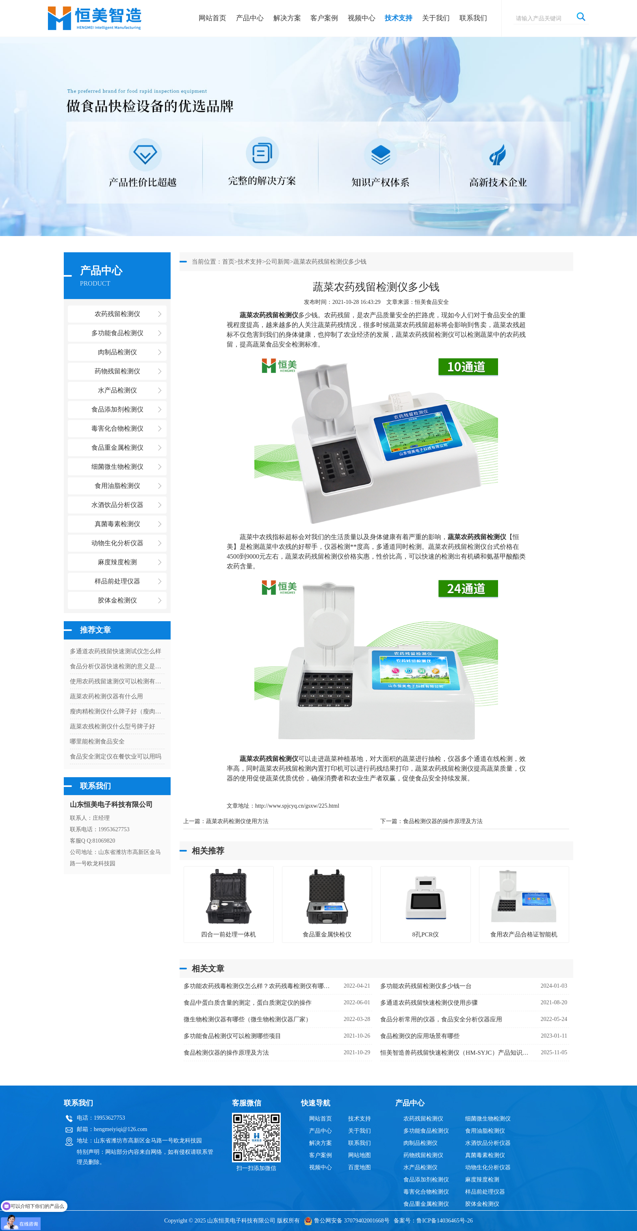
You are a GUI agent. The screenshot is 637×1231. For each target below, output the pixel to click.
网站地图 (359, 1155)
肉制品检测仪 (420, 1143)
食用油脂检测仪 (485, 1131)
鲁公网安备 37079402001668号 (347, 1221)
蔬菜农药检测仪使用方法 (237, 821)
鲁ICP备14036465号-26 (444, 1221)
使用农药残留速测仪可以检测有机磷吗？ (117, 681)
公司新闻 (277, 261)
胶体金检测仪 (117, 600)
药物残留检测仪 (423, 1155)
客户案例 (324, 18)
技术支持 (398, 18)
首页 (228, 261)
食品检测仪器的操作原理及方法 (443, 821)
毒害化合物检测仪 (426, 1192)
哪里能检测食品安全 (97, 741)
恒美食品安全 (432, 302)
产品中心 (250, 18)
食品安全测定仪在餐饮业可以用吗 (115, 756)
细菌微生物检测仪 (488, 1119)
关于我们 (436, 18)
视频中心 (361, 18)
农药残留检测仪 (423, 1119)
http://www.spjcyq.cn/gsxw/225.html (297, 806)
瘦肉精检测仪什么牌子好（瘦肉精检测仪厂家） (117, 711)
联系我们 (473, 18)
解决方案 (287, 18)
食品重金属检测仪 (426, 1204)
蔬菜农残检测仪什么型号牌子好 (112, 726)
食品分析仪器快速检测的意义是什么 (117, 666)
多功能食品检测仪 (426, 1131)
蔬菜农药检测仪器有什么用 (106, 696)
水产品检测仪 (420, 1167)
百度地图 (359, 1167)
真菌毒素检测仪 (485, 1155)
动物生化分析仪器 (488, 1167)
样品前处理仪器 (485, 1192)
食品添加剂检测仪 (426, 1180)
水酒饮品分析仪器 (488, 1143)
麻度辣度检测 (482, 1180)
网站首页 (212, 18)
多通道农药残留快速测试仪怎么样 (115, 651)
